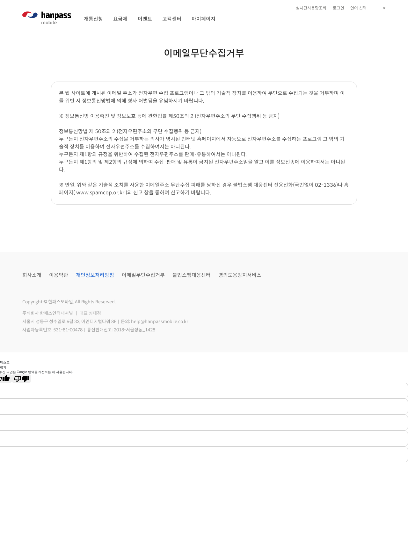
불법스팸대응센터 (191, 275)
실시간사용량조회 (311, 8)
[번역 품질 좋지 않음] (21, 378)
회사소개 (31, 275)
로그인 (338, 8)
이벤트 (145, 19)
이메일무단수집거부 (143, 275)
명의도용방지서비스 (239, 275)
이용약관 (58, 275)
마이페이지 (203, 19)
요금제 (120, 19)
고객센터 (171, 19)
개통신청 (93, 19)
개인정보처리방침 (95, 275)
